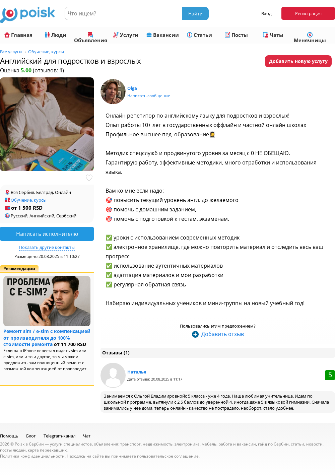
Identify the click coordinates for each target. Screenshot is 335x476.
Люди (55, 34)
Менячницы (310, 38)
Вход (266, 13)
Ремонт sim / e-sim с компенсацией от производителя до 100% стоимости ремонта (46, 337)
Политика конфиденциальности (32, 456)
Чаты (273, 34)
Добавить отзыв (222, 334)
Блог (31, 436)
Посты (236, 34)
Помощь (9, 436)
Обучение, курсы (46, 52)
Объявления (90, 38)
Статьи (199, 34)
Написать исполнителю (47, 233)
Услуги (125, 34)
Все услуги (11, 52)
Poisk (19, 444)
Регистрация (308, 13)
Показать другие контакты (47, 247)
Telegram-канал (59, 436)
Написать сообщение (148, 95)
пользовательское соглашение (168, 456)
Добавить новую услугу (298, 61)
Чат (86, 436)
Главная (18, 34)
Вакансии (162, 34)
